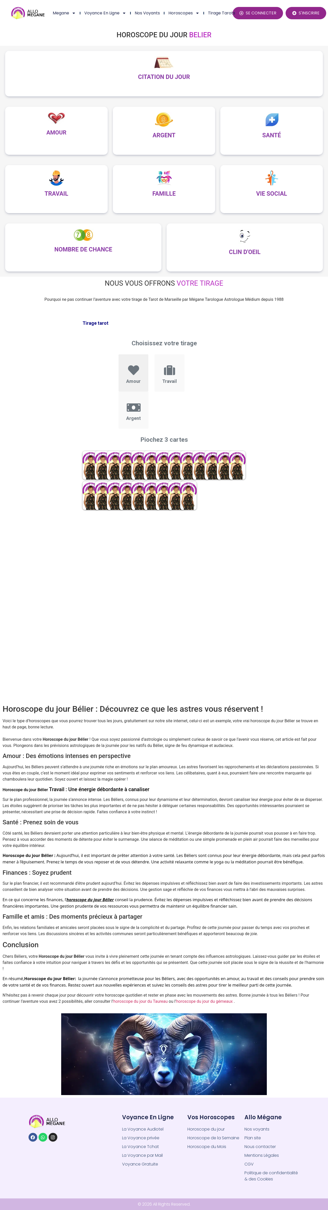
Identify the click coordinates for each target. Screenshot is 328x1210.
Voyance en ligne (105, 13)
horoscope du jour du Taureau (141, 1001)
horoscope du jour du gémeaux (204, 1001)
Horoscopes (183, 13)
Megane (64, 13)
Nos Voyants (147, 13)
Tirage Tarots (221, 13)
